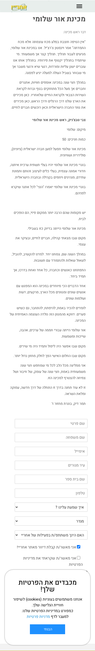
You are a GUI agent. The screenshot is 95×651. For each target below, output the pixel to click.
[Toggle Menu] (79, 6)
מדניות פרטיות (38, 617)
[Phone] (51, 493)
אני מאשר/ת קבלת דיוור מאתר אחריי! (46, 547)
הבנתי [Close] (47, 629)
